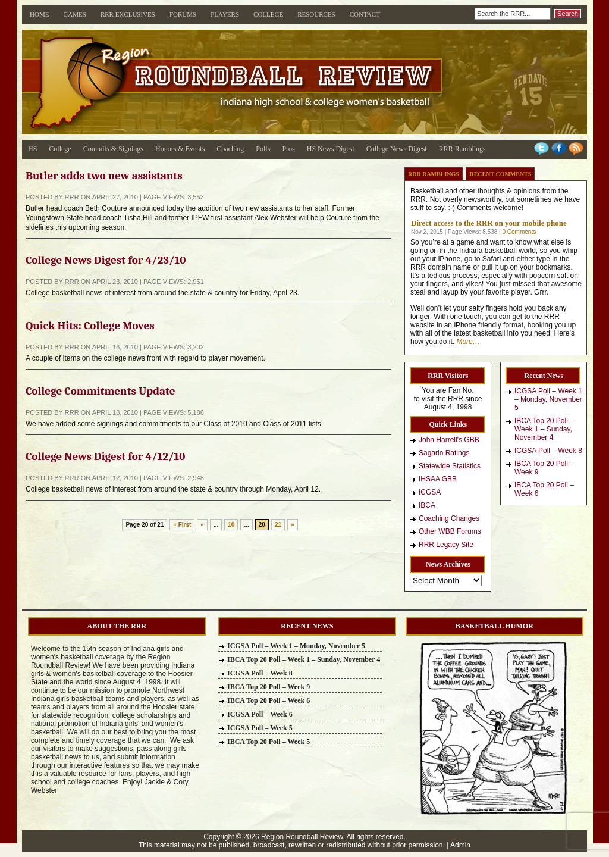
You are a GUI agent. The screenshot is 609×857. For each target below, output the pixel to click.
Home (39, 14)
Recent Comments (500, 174)
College (268, 14)
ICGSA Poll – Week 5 (260, 728)
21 (278, 524)
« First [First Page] (182, 524)
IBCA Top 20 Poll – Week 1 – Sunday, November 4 (544, 429)
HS (32, 149)
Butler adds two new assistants (104, 175)
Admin (460, 845)
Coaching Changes (449, 518)
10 (231, 524)
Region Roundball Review (302, 837)
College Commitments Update (100, 391)
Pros (288, 149)
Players (225, 14)
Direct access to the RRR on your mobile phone (489, 222)
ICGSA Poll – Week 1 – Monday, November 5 (548, 399)
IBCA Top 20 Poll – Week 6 (544, 489)
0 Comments (519, 232)
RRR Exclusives (128, 14)
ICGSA (430, 492)
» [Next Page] (292, 524)
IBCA (427, 505)
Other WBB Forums (450, 531)
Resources (316, 14)
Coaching (230, 149)
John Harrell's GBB (449, 440)
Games (74, 14)
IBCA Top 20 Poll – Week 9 (544, 467)
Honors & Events (180, 149)
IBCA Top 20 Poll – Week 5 (268, 741)
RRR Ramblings (462, 149)
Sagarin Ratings (444, 453)
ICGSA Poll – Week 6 (260, 714)
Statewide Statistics (450, 466)
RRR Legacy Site (446, 544)
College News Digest (396, 149)
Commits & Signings (113, 149)
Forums (182, 14)
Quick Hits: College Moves (90, 325)
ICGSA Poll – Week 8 (548, 450)
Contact (365, 14)
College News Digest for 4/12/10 (105, 456)
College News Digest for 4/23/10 (106, 260)
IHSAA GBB (438, 479)
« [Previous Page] (202, 524)
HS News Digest (330, 149)
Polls (263, 149)
